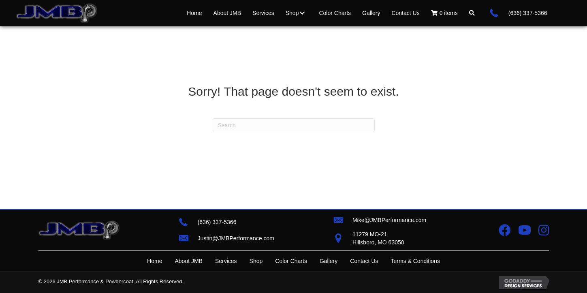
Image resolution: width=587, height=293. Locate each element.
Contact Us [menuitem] (364, 261)
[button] (302, 13)
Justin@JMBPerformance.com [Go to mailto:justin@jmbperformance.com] (236, 238)
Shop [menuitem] (256, 261)
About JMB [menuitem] (188, 261)
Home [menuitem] (154, 261)
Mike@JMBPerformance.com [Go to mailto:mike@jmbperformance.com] (389, 220)
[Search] (294, 125)
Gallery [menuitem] (328, 261)
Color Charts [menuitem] (291, 261)
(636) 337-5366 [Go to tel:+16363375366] (527, 13)
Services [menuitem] (226, 261)
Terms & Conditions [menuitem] (415, 261)
